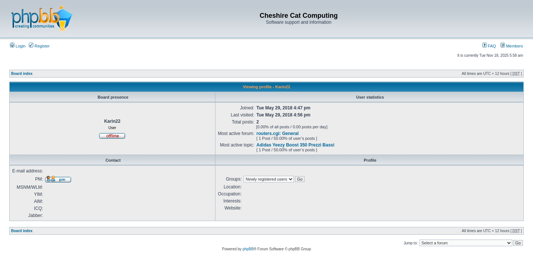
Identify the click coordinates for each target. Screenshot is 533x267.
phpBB (248, 249)
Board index (22, 74)
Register (39, 46)
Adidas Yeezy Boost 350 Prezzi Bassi (296, 145)
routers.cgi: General (278, 133)
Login (18, 46)
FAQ (489, 46)
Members (511, 46)
